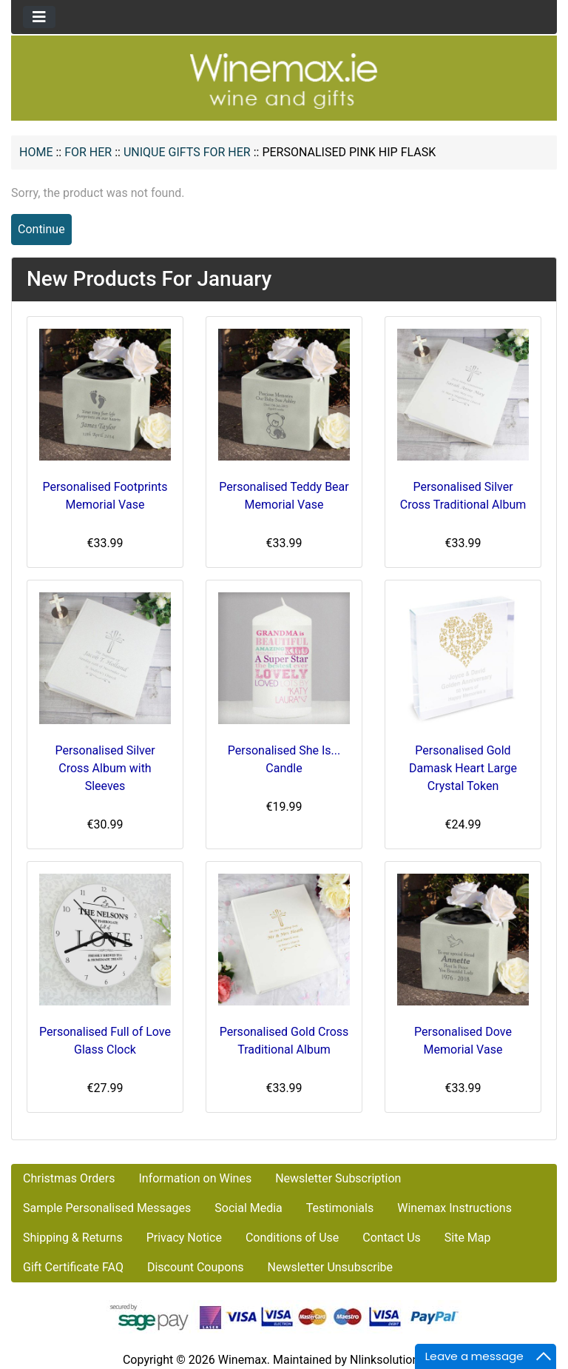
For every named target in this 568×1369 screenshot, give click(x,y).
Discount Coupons (195, 1267)
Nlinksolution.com (397, 1360)
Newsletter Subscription (338, 1178)
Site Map (467, 1238)
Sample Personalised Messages (107, 1208)
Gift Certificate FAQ (73, 1267)
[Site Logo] (284, 80)
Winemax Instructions (454, 1208)
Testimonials (339, 1208)
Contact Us (391, 1238)
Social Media (248, 1208)
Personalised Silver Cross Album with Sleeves (105, 768)
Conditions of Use (292, 1238)
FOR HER (88, 152)
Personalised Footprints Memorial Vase (104, 496)
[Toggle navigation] (39, 17)
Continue (41, 229)
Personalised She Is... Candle (284, 759)
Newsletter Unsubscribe (330, 1267)
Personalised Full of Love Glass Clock (105, 1041)
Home (36, 152)
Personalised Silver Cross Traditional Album (463, 496)
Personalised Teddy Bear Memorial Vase (283, 496)
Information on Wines (194, 1178)
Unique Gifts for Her (187, 152)
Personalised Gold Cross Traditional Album (284, 1041)
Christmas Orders (69, 1178)
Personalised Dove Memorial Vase (463, 1041)
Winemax (242, 1360)
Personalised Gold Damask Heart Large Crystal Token (463, 768)
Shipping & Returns (73, 1238)
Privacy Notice (184, 1238)
